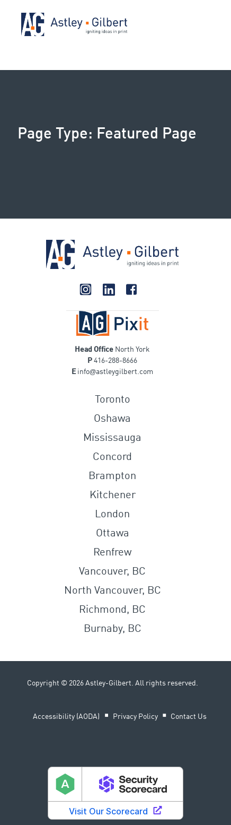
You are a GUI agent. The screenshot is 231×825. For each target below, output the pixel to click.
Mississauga (112, 438)
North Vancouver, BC (112, 591)
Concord (112, 457)
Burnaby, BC (112, 629)
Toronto (112, 400)
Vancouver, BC (112, 572)
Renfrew (112, 553)
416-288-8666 (115, 360)
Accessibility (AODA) (66, 716)
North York (132, 349)
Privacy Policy (135, 716)
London (112, 514)
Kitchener (113, 495)
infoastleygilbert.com (115, 372)
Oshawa (112, 419)
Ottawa (112, 533)
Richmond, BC (112, 610)
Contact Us (189, 716)
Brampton (112, 476)
